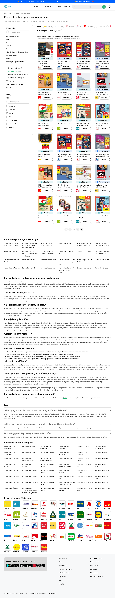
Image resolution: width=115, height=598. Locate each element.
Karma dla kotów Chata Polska (47, 465)
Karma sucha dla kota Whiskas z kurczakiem (11, 244)
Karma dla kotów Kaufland (64, 447)
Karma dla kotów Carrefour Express (46, 459)
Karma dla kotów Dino (47, 452)
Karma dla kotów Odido (84, 476)
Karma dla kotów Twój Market (47, 489)
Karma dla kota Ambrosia (12, 268)
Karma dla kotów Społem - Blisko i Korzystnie (67, 483)
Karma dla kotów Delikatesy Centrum (65, 465)
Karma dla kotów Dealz (11, 458)
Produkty (10, 13)
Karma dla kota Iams (101, 268)
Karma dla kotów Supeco (85, 482)
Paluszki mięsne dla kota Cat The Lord (85, 261)
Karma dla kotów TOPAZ (102, 482)
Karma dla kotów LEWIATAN (64, 453)
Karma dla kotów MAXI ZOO (29, 477)
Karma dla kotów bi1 (101, 452)
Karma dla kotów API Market (83, 459)
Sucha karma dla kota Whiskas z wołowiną (84, 244)
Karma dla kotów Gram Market (47, 471)
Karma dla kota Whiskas (48, 260)
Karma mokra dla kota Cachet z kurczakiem (47, 252)
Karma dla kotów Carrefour (45, 447)
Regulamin (62, 577)
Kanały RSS (51, 593)
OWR (60, 580)
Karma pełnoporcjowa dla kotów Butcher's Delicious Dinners (29, 245)
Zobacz (47, 67)
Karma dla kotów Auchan (27, 465)
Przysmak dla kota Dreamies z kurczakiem (102, 244)
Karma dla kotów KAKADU (82, 471)
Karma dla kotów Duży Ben (84, 465)
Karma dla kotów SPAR (11, 482)
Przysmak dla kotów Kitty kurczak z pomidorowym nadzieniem (67, 262)
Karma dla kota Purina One (66, 252)
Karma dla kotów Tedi (11, 488)
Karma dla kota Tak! (65, 243)
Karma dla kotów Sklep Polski (47, 483)
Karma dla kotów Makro (47, 476)
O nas (60, 562)
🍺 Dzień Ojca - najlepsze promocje (31, 1)
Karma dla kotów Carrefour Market (28, 459)
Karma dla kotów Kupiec (102, 470)
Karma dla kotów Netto (29, 452)
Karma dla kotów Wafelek (64, 489)
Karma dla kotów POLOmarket (100, 447)
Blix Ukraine (94, 573)
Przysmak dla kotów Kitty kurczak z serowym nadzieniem (67, 270)
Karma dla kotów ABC (65, 458)
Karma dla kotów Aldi (83, 446)
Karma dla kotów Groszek (64, 471)
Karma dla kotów (25, 13)
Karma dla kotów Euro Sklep (102, 465)
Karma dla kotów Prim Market (102, 477)
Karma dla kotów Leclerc (12, 476)
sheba (65, 398)
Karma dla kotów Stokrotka (82, 453)
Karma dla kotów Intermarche (9, 453)
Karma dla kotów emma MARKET (84, 489)
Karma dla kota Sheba (11, 251)
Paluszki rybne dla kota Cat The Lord (11, 261)
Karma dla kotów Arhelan (9, 465)
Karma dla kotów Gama (11, 470)
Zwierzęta (16, 13)
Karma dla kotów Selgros (30, 482)
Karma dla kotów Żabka (102, 488)
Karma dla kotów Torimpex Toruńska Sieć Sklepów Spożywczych (30, 490)
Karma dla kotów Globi (29, 470)
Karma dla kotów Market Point (66, 477)
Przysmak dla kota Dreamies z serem (46, 244)
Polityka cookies (64, 573)
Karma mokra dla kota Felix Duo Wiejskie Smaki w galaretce (30, 253)
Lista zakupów (95, 565)
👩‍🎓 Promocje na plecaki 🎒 (84, 1)
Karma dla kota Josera (47, 268)
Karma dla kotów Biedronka (9, 447)
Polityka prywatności (65, 569)
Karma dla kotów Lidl (28, 446)
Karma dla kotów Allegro (102, 458)
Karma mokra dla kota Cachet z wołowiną (102, 252)
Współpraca (63, 565)
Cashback (93, 569)
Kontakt (67, 7)
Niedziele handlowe (96, 577)
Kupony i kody (94, 562)
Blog (59, 7)
